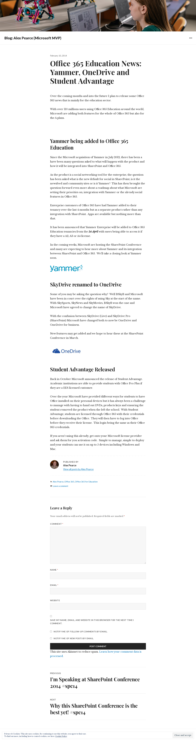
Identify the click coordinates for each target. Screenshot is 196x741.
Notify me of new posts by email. (74, 638)
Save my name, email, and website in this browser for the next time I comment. (92, 622)
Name (54, 570)
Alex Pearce (58, 481)
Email (54, 585)
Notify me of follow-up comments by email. (81, 631)
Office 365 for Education (86, 481)
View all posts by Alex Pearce (78, 469)
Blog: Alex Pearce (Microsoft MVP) (32, 38)
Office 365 (69, 481)
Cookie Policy (61, 736)
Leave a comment (60, 486)
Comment (56, 524)
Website (55, 600)
